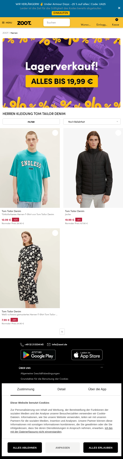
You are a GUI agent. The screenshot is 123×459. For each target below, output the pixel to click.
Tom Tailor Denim (11, 211)
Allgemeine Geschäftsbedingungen (40, 373)
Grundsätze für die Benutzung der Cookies (44, 378)
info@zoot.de (59, 344)
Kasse (115, 22)
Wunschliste (86, 22)
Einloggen (102, 22)
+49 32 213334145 (34, 344)
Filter (31, 121)
